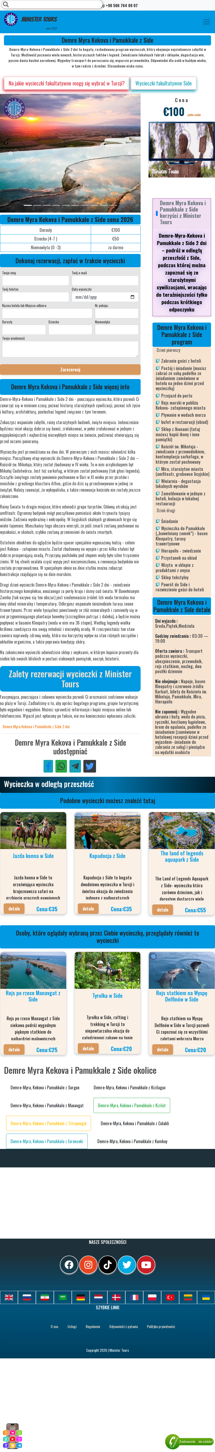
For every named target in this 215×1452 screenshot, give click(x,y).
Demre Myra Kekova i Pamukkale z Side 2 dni (36, 726)
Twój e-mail (79, 272)
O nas (54, 1326)
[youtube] (146, 1264)
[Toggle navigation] (206, 22)
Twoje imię (9, 272)
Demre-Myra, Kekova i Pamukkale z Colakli (135, 1123)
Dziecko (54, 321)
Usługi (72, 1326)
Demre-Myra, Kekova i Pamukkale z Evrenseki (47, 1141)
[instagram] (88, 1264)
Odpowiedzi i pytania (123, 1326)
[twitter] (127, 1264)
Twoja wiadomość (13, 338)
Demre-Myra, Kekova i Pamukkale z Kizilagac (130, 1087)
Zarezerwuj (70, 369)
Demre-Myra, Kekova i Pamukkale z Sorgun (45, 1087)
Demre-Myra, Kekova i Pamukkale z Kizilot (132, 1105)
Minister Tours (30, 21)
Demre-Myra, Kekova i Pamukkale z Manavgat (47, 1105)
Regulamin (93, 1326)
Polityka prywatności (161, 1326)
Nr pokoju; (101, 305)
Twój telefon (10, 289)
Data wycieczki (82, 289)
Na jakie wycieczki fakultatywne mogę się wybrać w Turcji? (67, 83)
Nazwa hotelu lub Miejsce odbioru (24, 305)
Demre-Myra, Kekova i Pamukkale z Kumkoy (132, 1141)
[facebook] (69, 1264)
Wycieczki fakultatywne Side (163, 83)
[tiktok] (107, 1264)
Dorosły (7, 321)
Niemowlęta (102, 321)
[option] (105, 153)
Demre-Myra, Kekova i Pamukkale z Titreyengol (49, 1123)
